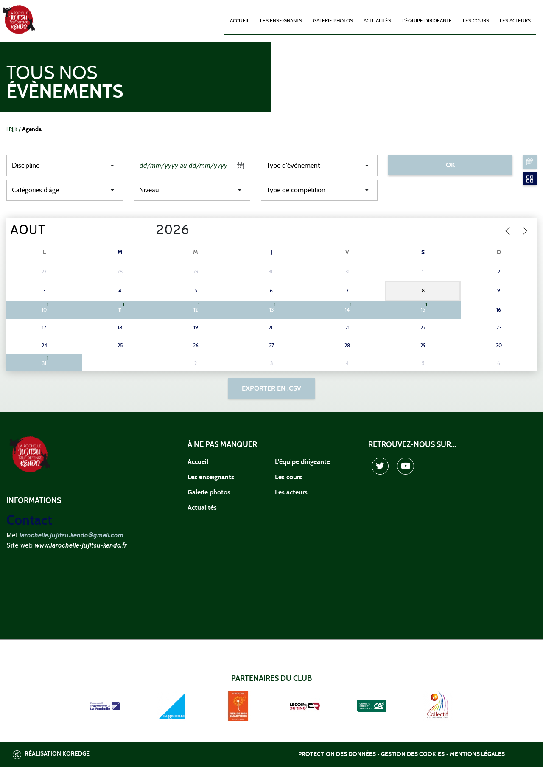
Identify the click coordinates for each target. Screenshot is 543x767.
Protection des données (337, 754)
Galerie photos (333, 20)
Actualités (377, 20)
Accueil (239, 20)
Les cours (476, 20)
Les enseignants (281, 20)
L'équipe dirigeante (427, 20)
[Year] (149, 231)
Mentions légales (477, 754)
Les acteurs (515, 20)
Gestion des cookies (413, 754)
